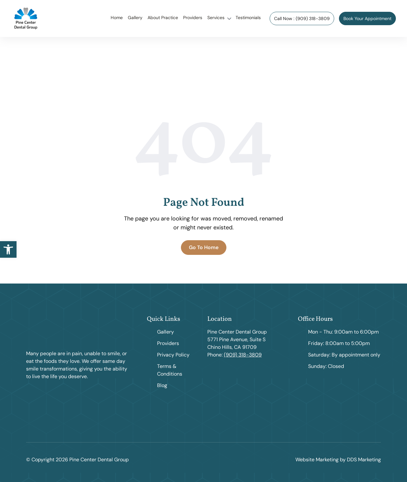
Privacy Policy (173, 354)
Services (215, 17)
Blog (162, 385)
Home (117, 17)
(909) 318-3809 (243, 354)
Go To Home (203, 247)
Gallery (135, 17)
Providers (192, 17)
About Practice (163, 17)
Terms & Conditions (169, 370)
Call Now (302, 18)
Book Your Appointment (367, 18)
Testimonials (248, 17)
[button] (8, 249)
